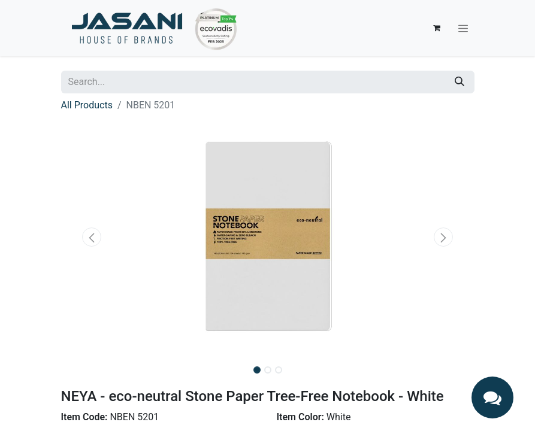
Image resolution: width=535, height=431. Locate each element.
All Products (87, 105)
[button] (92, 237)
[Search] (459, 82)
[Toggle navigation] (463, 28)
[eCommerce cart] (437, 28)
